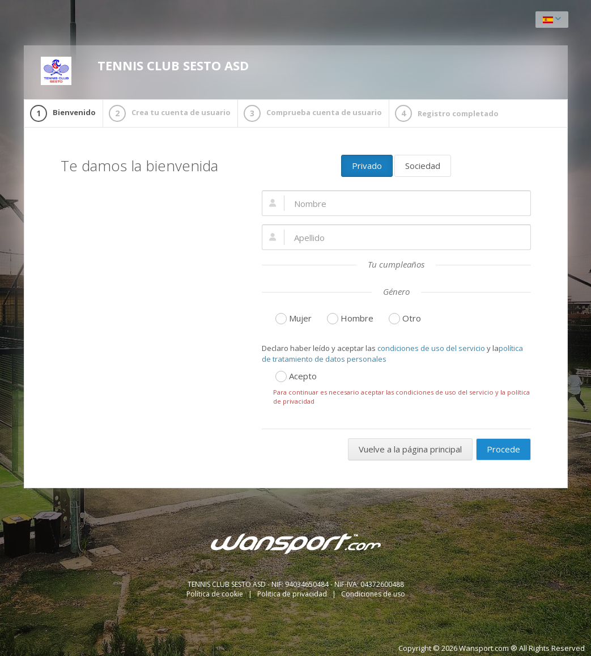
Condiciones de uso (373, 594)
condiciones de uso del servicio (431, 348)
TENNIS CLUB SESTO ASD (145, 71)
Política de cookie (215, 594)
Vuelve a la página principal (410, 449)
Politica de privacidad (293, 594)
